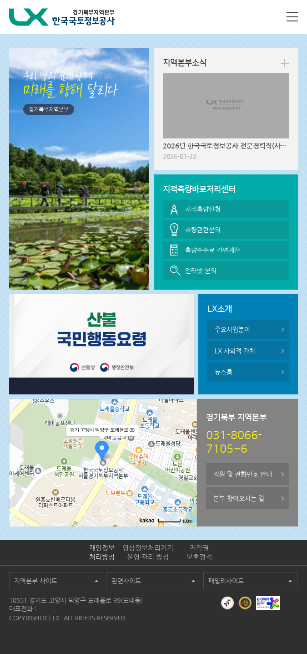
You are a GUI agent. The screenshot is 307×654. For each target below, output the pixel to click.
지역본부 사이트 (35, 580)
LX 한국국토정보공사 (62, 17)
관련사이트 (126, 580)
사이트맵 (292, 16)
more (285, 63)
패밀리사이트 (226, 580)
